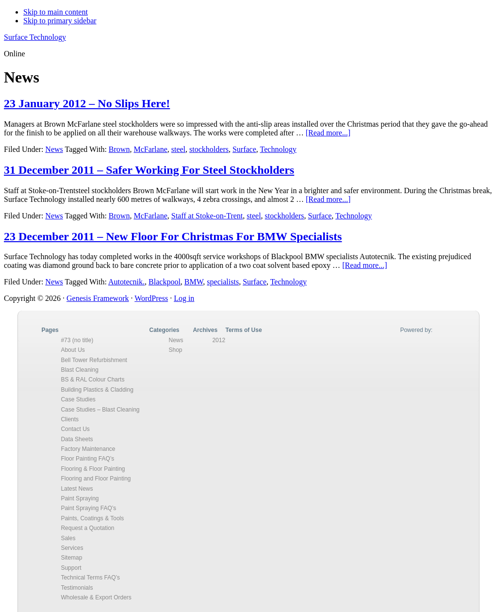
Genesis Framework (97, 298)
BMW (193, 282)
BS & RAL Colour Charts (92, 379)
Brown (119, 149)
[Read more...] (328, 133)
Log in (184, 298)
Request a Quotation (87, 528)
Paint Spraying (80, 498)
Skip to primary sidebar (60, 21)
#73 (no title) (77, 340)
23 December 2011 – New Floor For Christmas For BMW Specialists (173, 236)
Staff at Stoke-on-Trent (207, 216)
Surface (244, 149)
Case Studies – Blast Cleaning (100, 409)
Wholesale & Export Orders (96, 597)
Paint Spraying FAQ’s (88, 508)
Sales (68, 538)
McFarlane (150, 149)
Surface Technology (35, 37)
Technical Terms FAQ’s (90, 577)
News (54, 149)
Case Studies (78, 399)
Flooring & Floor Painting (93, 468)
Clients (70, 419)
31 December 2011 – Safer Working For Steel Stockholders (149, 170)
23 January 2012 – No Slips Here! (87, 103)
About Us (72, 350)
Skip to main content (55, 12)
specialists (223, 282)
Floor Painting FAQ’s (87, 458)
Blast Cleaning (79, 369)
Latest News (77, 488)
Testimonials (77, 587)
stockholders (209, 149)
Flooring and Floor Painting (96, 478)
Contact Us (75, 429)
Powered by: (416, 330)
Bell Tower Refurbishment (94, 360)
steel (178, 149)
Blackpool (165, 282)
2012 (218, 340)
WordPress (151, 298)
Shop (175, 350)
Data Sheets (77, 439)
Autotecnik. (126, 282)
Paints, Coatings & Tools (92, 518)
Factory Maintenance (88, 449)
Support (71, 567)
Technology (278, 149)
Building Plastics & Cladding (97, 389)
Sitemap (71, 557)
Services (72, 548)
